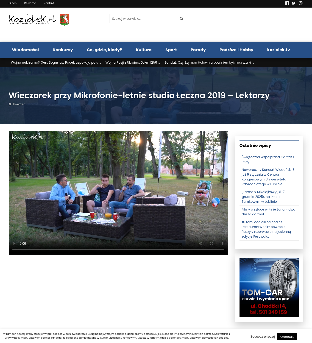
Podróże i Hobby (237, 50)
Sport (171, 50)
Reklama (30, 3)
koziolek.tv (278, 50)
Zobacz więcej (263, 336)
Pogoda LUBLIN (269, 25)
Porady (198, 50)
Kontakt (49, 3)
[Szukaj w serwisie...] (143, 18)
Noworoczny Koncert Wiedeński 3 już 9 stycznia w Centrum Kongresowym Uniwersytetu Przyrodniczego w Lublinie (268, 176)
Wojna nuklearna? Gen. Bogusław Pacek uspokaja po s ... (56, 62)
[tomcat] (269, 287)
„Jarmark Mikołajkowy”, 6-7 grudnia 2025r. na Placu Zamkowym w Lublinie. (263, 197)
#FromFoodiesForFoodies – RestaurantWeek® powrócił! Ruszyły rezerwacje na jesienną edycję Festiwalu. (266, 229)
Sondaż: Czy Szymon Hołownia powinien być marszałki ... (209, 62)
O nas (13, 3)
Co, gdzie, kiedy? (104, 50)
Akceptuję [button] (287, 337)
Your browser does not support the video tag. (118, 193)
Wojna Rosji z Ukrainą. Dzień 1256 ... (133, 62)
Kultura (144, 50)
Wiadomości (25, 50)
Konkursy (63, 50)
